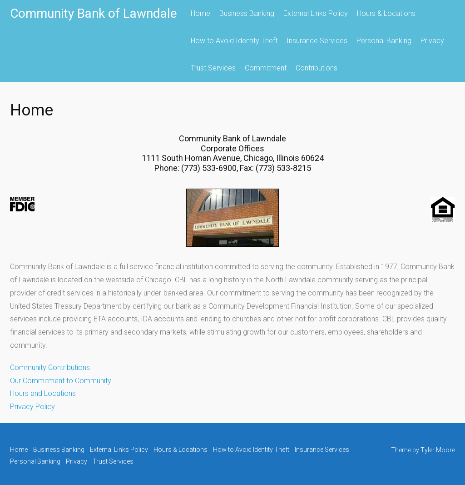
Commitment (266, 68)
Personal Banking (383, 40)
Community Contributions (50, 367)
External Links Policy (315, 13)
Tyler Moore (437, 450)
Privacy (432, 40)
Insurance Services (317, 40)
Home (200, 13)
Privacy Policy (32, 406)
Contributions (316, 68)
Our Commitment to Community (60, 380)
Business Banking (246, 13)
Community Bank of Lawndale (93, 13)
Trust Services (213, 68)
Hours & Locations (386, 13)
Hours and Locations (43, 393)
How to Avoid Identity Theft (234, 40)
